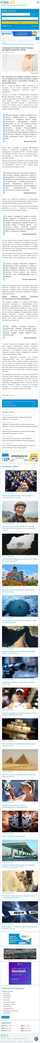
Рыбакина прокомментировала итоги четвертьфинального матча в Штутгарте (20, 794)
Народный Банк (8, 1008)
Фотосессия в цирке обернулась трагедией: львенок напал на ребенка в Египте (20, 884)
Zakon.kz (15, 81)
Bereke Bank (7, 995)
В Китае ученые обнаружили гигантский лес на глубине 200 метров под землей (20, 548)
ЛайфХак (4, 42)
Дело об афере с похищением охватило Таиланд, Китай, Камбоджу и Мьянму (20, 915)
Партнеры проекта (22, 1038)
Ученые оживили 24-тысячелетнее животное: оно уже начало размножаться (20, 609)
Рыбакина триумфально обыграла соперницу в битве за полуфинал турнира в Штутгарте (20, 702)
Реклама (9, 1038)
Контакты (15, 1038)
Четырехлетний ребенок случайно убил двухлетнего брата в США (20, 671)
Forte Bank (7, 998)
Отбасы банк (8, 1006)
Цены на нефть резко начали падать (20, 824)
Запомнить (35, 26)
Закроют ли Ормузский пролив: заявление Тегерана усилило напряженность (20, 640)
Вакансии (19, 1041)
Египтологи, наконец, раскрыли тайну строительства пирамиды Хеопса (20, 763)
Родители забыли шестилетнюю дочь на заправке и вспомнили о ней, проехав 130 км (20, 854)
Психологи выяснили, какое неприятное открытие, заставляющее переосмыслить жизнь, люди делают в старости (20, 516)
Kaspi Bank (7, 1013)
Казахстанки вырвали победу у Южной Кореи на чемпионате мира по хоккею (20, 484)
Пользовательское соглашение (8, 1041)
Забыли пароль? (6, 26)
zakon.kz (12, 395)
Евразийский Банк (9, 1004)
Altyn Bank (7, 993)
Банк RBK (6, 1000)
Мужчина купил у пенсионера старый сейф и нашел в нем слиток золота (20, 732)
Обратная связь (27, 1041)
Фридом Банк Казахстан (11, 1011)
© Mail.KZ (3, 1038)
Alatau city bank (8, 991)
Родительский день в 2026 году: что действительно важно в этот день (20, 578)
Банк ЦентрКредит (9, 1002)
